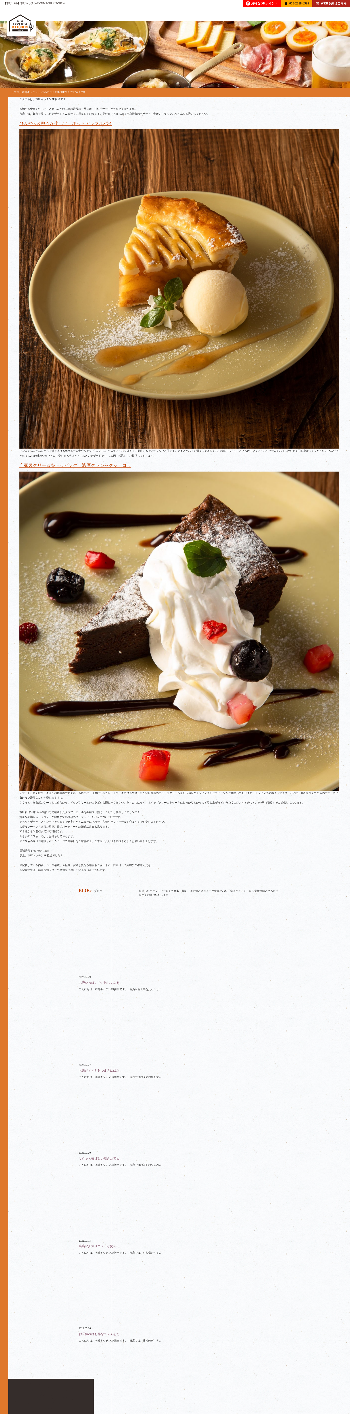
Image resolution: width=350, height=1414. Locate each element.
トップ (24, 1393)
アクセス (221, 1393)
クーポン (171, 1393)
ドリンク (49, 1393)
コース (98, 1393)
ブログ (196, 1393)
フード (74, 1393)
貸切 (120, 1393)
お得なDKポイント (262, 3)
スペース (144, 1393)
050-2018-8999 (296, 3)
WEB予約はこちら (331, 3)
